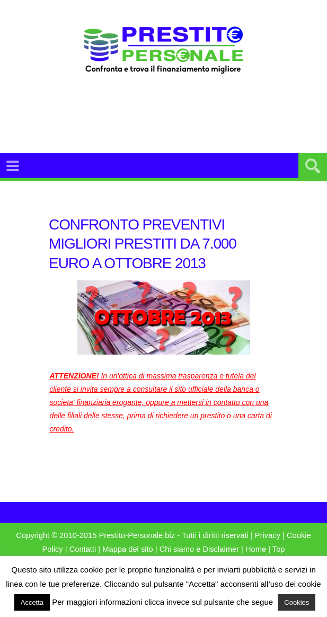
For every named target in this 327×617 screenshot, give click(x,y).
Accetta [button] (32, 602)
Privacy (267, 535)
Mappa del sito (127, 549)
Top (278, 549)
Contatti (82, 549)
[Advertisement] (181, 126)
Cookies (296, 602)
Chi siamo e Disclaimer (199, 549)
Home (255, 549)
